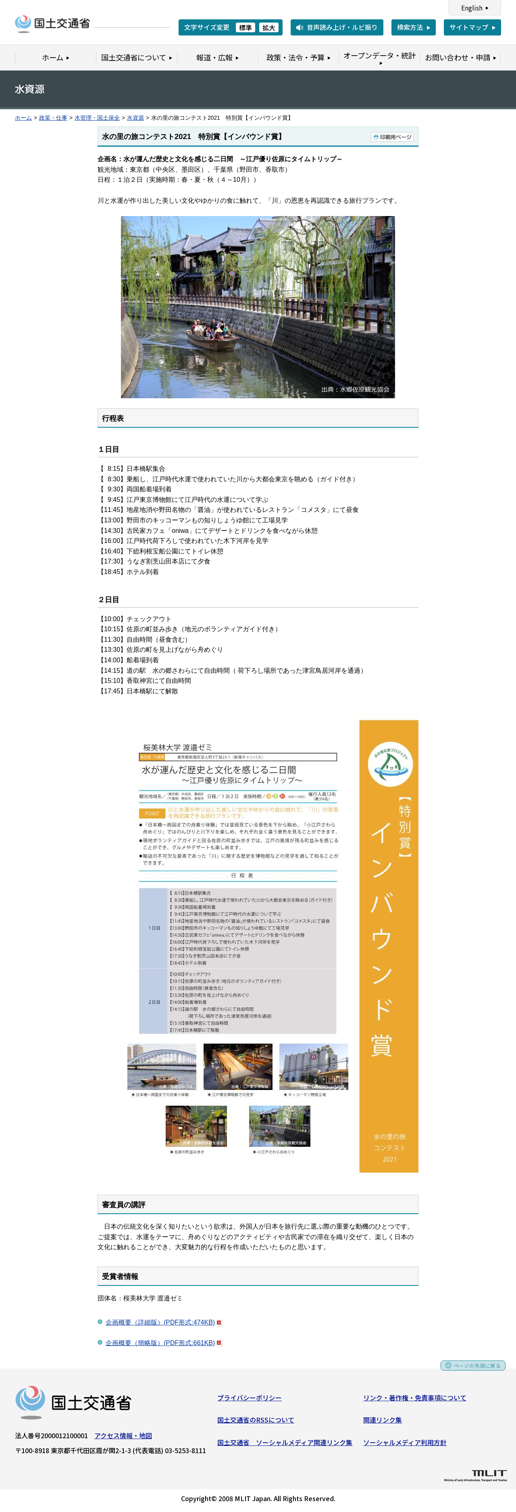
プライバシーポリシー (249, 1400)
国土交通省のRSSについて (255, 1422)
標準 (245, 27)
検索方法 (410, 27)
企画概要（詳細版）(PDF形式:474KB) (164, 1322)
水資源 (135, 118)
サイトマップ (468, 27)
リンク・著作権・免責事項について (414, 1400)
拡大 (268, 27)
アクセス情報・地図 (123, 1438)
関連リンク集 (382, 1422)
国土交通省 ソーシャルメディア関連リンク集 (284, 1445)
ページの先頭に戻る (472, 1371)
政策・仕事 (53, 118)
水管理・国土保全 (97, 118)
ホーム (23, 118)
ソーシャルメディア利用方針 (405, 1445)
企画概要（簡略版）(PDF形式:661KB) (164, 1342)
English (472, 7)
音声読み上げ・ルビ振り (342, 27)
